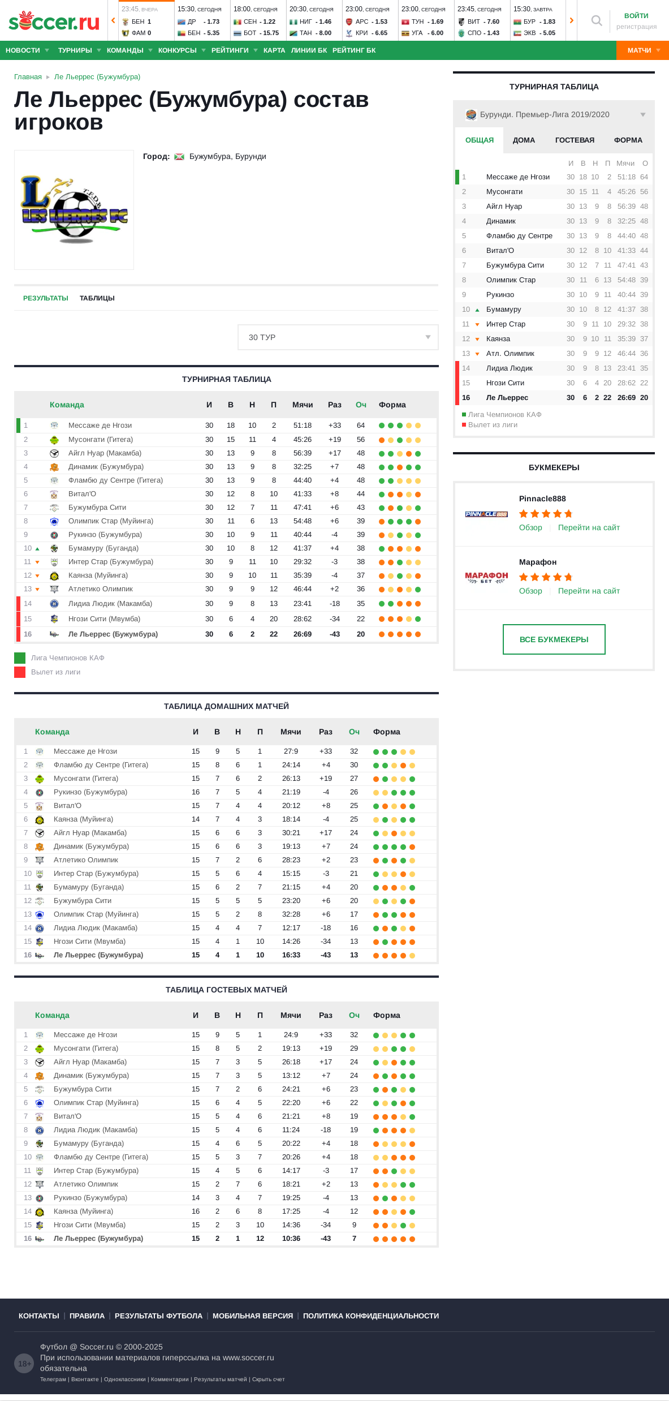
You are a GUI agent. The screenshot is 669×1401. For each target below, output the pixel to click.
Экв (530, 32)
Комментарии (170, 1379)
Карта (275, 50)
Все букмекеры (554, 639)
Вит (474, 21)
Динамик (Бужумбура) (106, 466)
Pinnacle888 (542, 498)
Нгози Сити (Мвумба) (104, 618)
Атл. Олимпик (510, 353)
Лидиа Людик (509, 368)
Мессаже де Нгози (518, 177)
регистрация (636, 27)
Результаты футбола (158, 1316)
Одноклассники (125, 1379)
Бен (138, 21)
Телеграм (53, 1379)
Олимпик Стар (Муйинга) (110, 521)
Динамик (501, 221)
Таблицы (97, 298)
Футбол (53, 1346)
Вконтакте (85, 1379)
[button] (113, 20)
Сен (250, 21)
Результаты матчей (220, 1379)
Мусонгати (504, 191)
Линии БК (309, 50)
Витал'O (500, 250)
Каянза (498, 338)
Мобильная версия (253, 1316)
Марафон (537, 561)
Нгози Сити (505, 383)
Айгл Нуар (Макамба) (104, 453)
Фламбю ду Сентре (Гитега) (115, 480)
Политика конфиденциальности (371, 1316)
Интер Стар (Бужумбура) (110, 561)
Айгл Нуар (504, 206)
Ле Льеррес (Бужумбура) (113, 634)
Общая (479, 140)
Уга (417, 32)
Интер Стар (505, 324)
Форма (628, 140)
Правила (87, 1316)
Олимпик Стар (511, 280)
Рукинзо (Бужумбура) (105, 534)
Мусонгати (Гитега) (100, 439)
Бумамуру (503, 309)
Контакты (39, 1316)
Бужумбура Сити (515, 265)
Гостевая (574, 140)
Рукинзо (500, 294)
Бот (250, 32)
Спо (474, 32)
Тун (418, 21)
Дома (524, 140)
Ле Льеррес (507, 397)
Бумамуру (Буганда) (103, 548)
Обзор (530, 527)
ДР (192, 21)
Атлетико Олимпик (100, 589)
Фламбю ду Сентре (519, 235)
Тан (306, 32)
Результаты (45, 298)
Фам (139, 32)
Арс (362, 21)
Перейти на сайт (589, 527)
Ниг (306, 21)
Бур (530, 21)
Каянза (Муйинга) (98, 575)
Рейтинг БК (354, 50)
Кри (362, 32)
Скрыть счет (268, 1379)
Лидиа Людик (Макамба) (110, 603)
